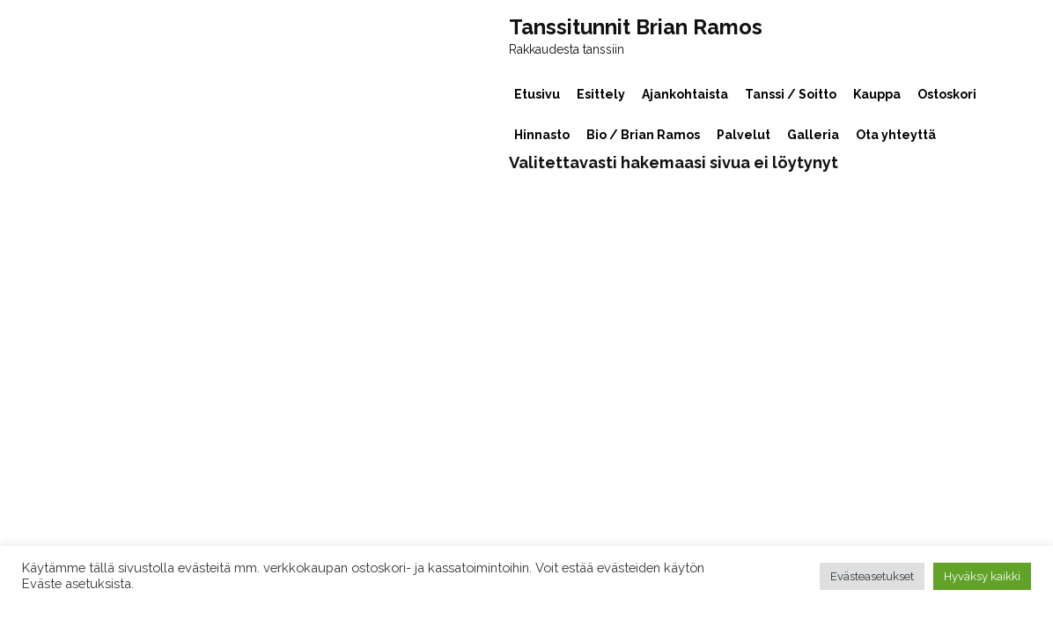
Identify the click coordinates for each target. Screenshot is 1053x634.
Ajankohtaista (685, 94)
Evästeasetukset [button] (872, 576)
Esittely (601, 94)
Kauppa (877, 94)
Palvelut (743, 135)
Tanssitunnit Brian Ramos (635, 27)
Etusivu (537, 94)
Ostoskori (946, 94)
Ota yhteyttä (896, 135)
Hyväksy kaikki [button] (982, 576)
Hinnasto (542, 135)
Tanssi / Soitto (790, 94)
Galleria (813, 135)
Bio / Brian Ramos (643, 135)
